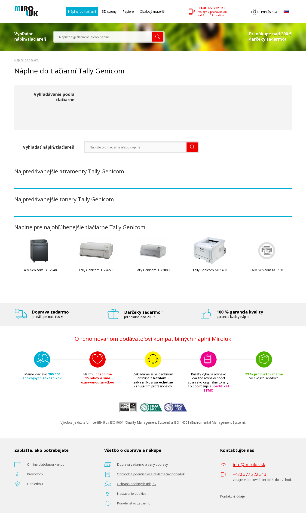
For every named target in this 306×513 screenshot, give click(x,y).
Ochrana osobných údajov (136, 484)
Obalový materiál (152, 11)
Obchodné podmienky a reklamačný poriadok (151, 474)
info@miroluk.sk (249, 464)
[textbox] (103, 37)
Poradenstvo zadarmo (133, 503)
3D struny (109, 11)
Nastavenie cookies (131, 493)
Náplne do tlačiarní (82, 11)
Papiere (128, 11)
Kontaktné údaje (232, 496)
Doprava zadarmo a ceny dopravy (142, 464)
